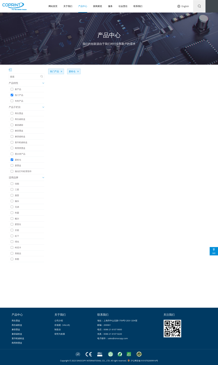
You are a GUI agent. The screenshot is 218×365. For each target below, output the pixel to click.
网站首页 (48, 6)
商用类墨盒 (17, 342)
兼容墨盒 (16, 329)
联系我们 (133, 6)
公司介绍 (58, 320)
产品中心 (78, 6)
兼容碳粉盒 (17, 333)
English (185, 6)
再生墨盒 (16, 320)
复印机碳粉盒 (18, 338)
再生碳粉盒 (17, 325)
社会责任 (118, 6)
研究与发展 (59, 333)
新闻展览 (93, 6)
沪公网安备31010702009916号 (144, 360)
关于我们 (63, 6)
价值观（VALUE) (62, 325)
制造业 (57, 329)
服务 (106, 6)
